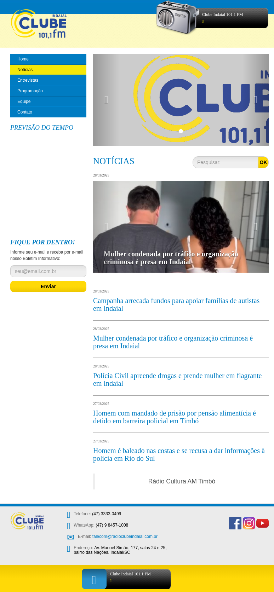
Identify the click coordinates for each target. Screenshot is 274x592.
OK (263, 162)
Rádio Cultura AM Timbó (182, 481)
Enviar (48, 286)
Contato (24, 112)
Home (23, 59)
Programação (30, 90)
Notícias (25, 69)
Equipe (23, 101)
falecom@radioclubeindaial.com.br (125, 536)
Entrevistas (27, 80)
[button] (106, 100)
